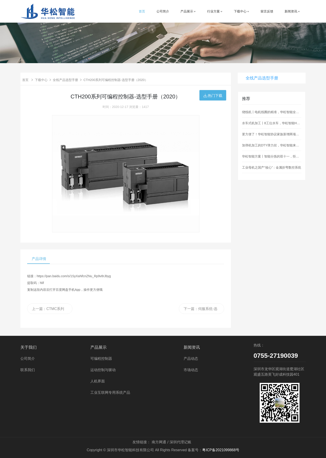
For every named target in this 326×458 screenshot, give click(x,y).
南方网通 (159, 442)
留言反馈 (267, 11)
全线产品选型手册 (65, 80)
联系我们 (27, 370)
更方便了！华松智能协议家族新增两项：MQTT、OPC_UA (271, 134)
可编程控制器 (101, 358)
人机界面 (97, 381)
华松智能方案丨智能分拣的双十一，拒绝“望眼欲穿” (271, 156)
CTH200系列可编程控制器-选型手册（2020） (116, 80)
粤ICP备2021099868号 (220, 450)
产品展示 (188, 11)
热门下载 (213, 96)
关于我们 (28, 347)
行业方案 (215, 11)
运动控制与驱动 (103, 370)
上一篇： (48, 310)
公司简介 (162, 11)
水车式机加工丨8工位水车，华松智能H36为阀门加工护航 (271, 123)
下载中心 (241, 11)
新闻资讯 (292, 11)
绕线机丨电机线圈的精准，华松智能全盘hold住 (271, 112)
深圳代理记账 (180, 442)
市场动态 (191, 370)
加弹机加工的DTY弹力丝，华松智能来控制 (271, 145)
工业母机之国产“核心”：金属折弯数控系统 (271, 167)
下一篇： (201, 310)
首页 (142, 11)
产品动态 (191, 358)
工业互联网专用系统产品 (110, 392)
